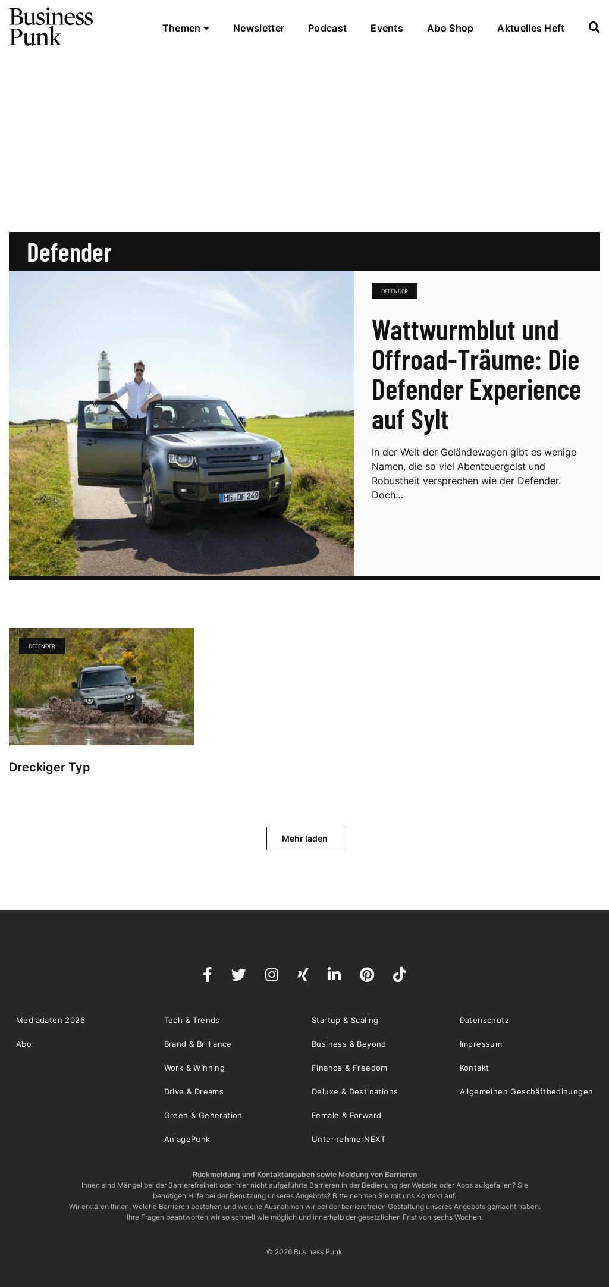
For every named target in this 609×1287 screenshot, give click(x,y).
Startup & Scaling (345, 1020)
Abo (24, 1044)
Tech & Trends (192, 1020)
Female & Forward (346, 1115)
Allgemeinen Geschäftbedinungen (527, 1091)
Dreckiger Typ (51, 767)
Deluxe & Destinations (355, 1091)
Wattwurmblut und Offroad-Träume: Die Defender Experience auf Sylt (476, 373)
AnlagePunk (187, 1139)
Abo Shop (450, 28)
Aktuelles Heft (530, 28)
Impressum (481, 1044)
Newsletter (258, 28)
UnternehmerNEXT (348, 1139)
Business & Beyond (349, 1044)
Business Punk (52, 26)
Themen (185, 28)
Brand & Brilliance (198, 1044)
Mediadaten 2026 (50, 1020)
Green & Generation (203, 1115)
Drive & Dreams (194, 1091)
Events (387, 28)
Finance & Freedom (350, 1067)
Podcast (327, 28)
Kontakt (474, 1067)
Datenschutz (484, 1020)
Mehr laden (305, 838)
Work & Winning (194, 1067)
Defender (394, 291)
